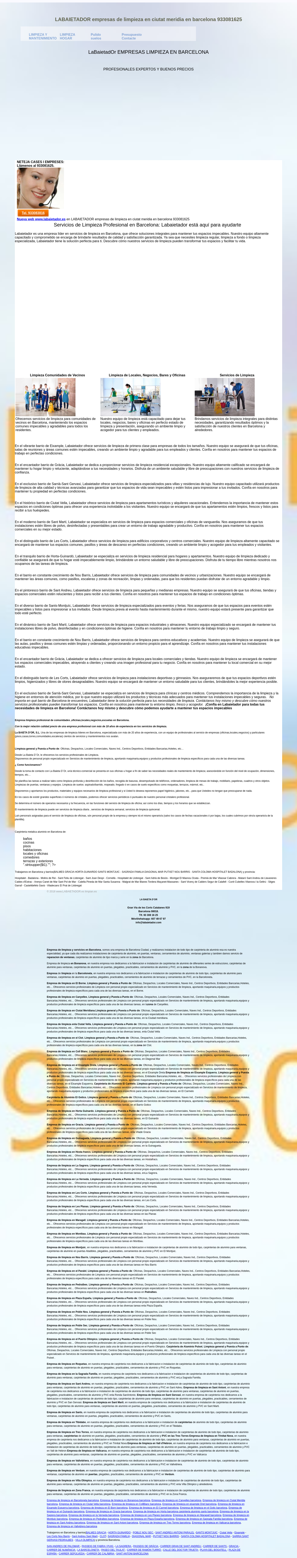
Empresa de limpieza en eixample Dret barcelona (189, 1504)
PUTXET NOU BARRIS (166, 1536)
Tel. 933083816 (33, 213)
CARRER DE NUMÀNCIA (61, 1549)
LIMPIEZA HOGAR (67, 35)
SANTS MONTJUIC (206, 1532)
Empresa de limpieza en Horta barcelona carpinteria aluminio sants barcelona (175, 1511)
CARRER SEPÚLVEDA (72, 1553)
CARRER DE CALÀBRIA (101, 1553)
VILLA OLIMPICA (84, 1540)
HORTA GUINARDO (119, 1532)
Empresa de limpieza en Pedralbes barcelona (94, 1518)
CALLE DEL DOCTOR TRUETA (181, 1549)
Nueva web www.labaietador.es (41, 219)
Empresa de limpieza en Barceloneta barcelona (73, 1500)
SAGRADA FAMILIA (119, 1536)
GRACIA (234, 1546)
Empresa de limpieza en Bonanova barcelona (125, 1500)
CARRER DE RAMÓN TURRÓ (144, 1549)
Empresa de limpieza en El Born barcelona (104, 1507)
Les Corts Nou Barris (58, 1536)
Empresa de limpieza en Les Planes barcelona (146, 1515)
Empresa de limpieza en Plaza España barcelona (147, 1518)
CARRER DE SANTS (215, 1546)
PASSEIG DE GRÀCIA (146, 1546)
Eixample (240, 1532)
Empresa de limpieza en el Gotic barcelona (203, 1507)
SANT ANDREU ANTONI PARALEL (174, 1532)
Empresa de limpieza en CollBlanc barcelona (136, 1504)
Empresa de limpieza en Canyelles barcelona (176, 1500)
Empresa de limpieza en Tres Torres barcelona (165, 1522)
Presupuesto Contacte (131, 35)
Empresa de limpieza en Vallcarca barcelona (216, 1522)
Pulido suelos (96, 35)
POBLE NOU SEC (143, 1532)
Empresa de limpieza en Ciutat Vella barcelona (84, 1504)
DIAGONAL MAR (141, 1536)
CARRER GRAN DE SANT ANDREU (181, 1546)
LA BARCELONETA (88, 1549)
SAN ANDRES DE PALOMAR (63, 1546)
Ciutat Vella (226, 1532)
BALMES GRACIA (96, 1532)
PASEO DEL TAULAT (113, 1549)
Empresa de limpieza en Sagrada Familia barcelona (204, 1518)
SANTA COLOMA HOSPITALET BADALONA (205, 1536)
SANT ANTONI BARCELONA (132, 1553)
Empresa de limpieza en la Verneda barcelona (93, 1515)
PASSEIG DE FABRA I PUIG (98, 1546)
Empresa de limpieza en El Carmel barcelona (154, 1507)
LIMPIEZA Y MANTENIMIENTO (38, 35)
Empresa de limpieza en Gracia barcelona (109, 1511)
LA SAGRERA (124, 1546)
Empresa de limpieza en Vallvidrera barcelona (72, 1526)
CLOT (103, 1536)
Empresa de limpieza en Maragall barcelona (197, 1515)
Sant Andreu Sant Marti (85, 1536)
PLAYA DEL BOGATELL (213, 1549)
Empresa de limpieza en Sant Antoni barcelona (112, 1522)
